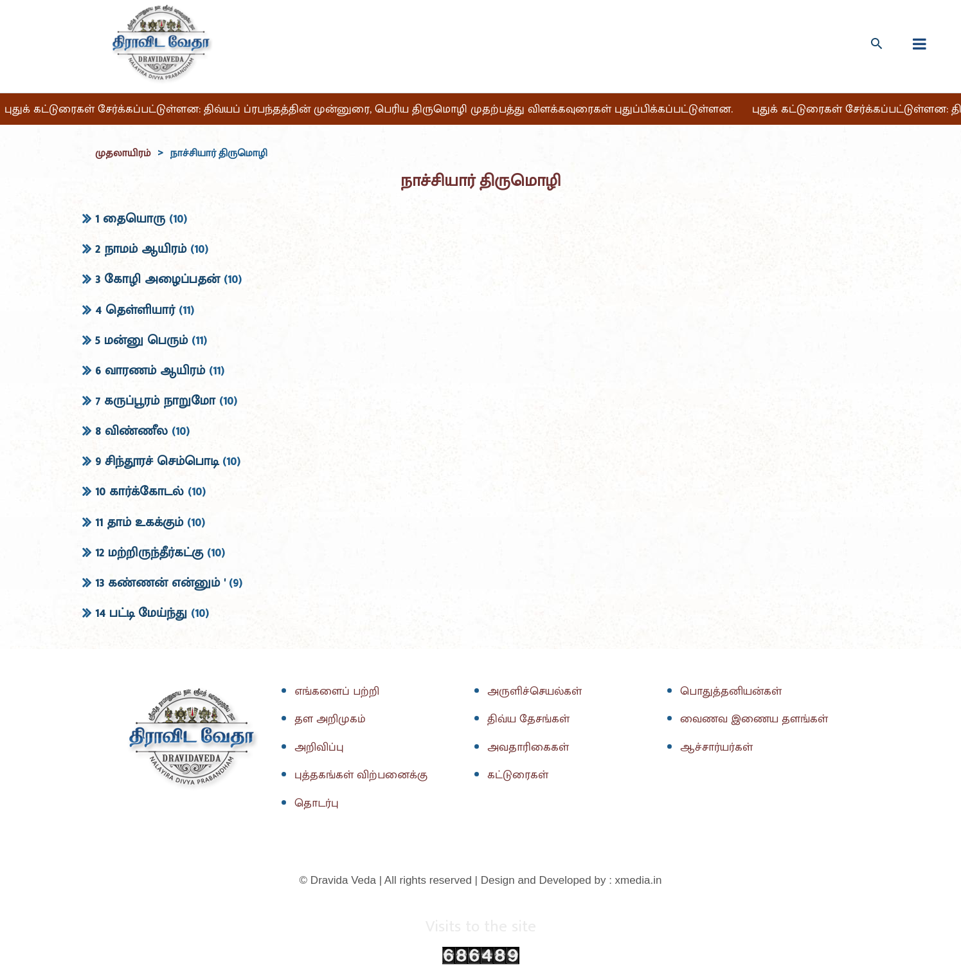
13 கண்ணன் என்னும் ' (160, 583)
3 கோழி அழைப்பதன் (157, 280)
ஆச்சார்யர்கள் (718, 748)
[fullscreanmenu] (919, 44)
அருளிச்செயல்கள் (536, 692)
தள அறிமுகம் (330, 719)
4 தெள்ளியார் (135, 310)
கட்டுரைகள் (519, 775)
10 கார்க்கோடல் (139, 492)
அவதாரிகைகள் (529, 748)
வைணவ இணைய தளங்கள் (756, 719)
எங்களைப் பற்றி (338, 692)
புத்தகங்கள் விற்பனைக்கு (362, 775)
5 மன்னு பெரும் (141, 340)
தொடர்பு (317, 803)
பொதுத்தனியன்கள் (733, 692)
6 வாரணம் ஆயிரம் (150, 371)
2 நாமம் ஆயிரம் (140, 250)
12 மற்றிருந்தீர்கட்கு (149, 552)
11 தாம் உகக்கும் (139, 522)
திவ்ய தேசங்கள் (530, 719)
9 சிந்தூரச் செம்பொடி (157, 462)
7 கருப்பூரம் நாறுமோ (155, 401)
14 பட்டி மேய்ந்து (141, 614)
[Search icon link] (876, 43)
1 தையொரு (130, 219)
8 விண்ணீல (131, 432)
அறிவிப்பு (319, 748)
